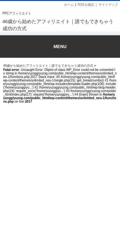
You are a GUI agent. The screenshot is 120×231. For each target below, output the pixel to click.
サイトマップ (108, 4)
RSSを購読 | (88, 4)
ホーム (69, 4)
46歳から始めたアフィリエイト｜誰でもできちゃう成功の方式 (48, 65)
